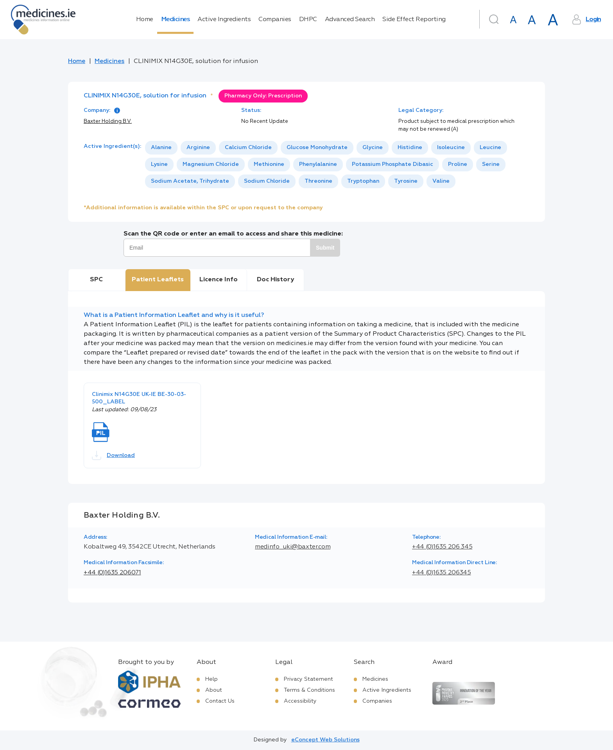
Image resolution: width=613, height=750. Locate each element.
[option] (161, 148)
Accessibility (300, 701)
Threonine (318, 181)
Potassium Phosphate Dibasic (392, 164)
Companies (274, 19)
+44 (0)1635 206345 (441, 573)
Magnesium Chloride (211, 164)
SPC (96, 280)
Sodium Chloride (267, 181)
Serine (491, 164)
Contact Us (220, 701)
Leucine (490, 147)
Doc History (275, 280)
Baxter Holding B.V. (108, 121)
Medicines (175, 19)
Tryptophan (363, 181)
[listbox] (337, 164)
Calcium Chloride (248, 147)
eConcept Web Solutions (325, 740)
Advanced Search (350, 19)
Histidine (410, 147)
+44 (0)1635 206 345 (442, 547)
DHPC (308, 19)
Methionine (269, 164)
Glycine (372, 147)
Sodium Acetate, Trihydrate (190, 181)
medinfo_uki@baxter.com (292, 547)
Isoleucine (451, 147)
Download (113, 455)
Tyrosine (406, 181)
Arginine (198, 147)
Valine (441, 181)
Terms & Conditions (309, 690)
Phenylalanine (318, 164)
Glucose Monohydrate (317, 147)
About (213, 690)
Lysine (159, 164)
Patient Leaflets (158, 280)
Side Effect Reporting (414, 19)
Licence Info (218, 280)
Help (211, 679)
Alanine (161, 147)
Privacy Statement (308, 679)
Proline (457, 164)
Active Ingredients (224, 19)
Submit (325, 248)
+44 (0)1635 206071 (112, 573)
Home (144, 19)
